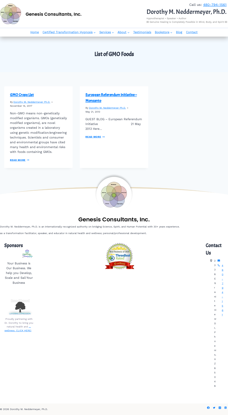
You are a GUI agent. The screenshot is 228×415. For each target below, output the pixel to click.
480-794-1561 (215, 4)
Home (34, 32)
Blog (179, 32)
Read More (19, 160)
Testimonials (142, 32)
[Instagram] (219, 407)
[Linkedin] (225, 407)
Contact (192, 32)
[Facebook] (208, 407)
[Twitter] (214, 407)
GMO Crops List (22, 94)
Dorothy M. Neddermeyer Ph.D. (31, 102)
